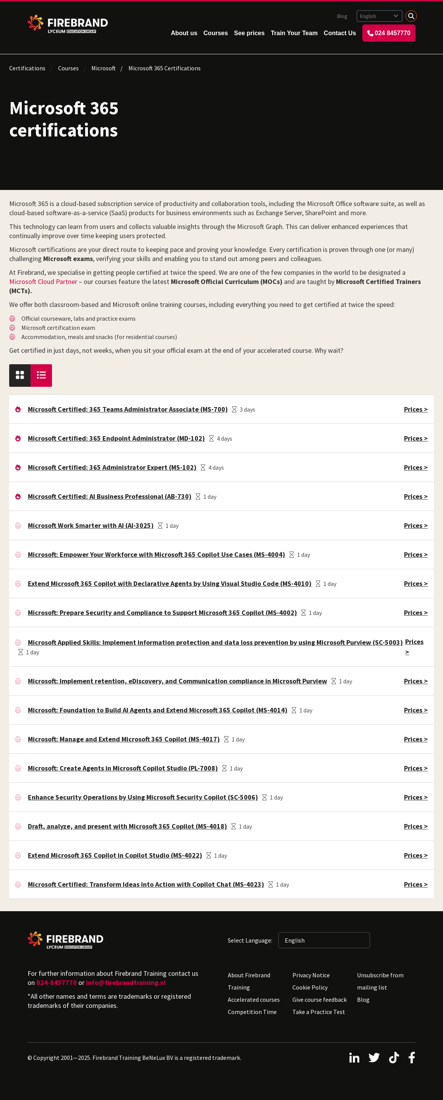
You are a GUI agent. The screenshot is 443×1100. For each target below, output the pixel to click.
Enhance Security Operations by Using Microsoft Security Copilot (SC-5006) (143, 797)
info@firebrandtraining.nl (126, 982)
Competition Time (252, 1012)
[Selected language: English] (379, 16)
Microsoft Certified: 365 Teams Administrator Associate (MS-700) (128, 409)
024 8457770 (389, 33)
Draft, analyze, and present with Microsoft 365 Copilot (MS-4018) (127, 826)
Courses (215, 33)
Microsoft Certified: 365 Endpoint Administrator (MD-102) (116, 438)
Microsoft (103, 68)
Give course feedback (319, 999)
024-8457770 (56, 982)
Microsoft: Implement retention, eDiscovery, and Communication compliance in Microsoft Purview (177, 681)
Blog (342, 16)
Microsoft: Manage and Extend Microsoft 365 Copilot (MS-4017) (124, 739)
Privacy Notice (311, 975)
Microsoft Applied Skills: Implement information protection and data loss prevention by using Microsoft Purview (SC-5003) (215, 642)
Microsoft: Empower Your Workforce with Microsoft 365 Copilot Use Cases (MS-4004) (156, 554)
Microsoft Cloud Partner (43, 281)
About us (184, 33)
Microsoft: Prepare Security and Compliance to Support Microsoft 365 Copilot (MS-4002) (162, 612)
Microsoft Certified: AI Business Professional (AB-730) (109, 496)
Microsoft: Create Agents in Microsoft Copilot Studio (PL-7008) (123, 768)
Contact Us (340, 33)
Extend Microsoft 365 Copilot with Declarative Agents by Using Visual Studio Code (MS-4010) (170, 583)
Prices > (416, 409)
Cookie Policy (310, 987)
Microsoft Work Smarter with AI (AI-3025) (91, 525)
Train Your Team (294, 33)
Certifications (27, 68)
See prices (249, 33)
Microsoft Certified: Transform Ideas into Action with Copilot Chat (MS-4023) (146, 884)
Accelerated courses (254, 999)
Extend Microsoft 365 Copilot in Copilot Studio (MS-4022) (115, 855)
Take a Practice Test (318, 1012)
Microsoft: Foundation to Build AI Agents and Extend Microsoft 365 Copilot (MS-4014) (157, 710)
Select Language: (250, 940)
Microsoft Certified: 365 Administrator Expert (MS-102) (112, 467)
